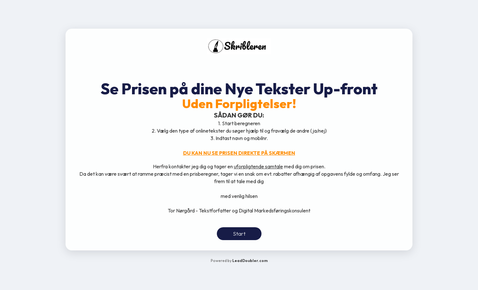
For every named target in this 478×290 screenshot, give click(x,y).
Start (239, 233)
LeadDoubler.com (250, 260)
